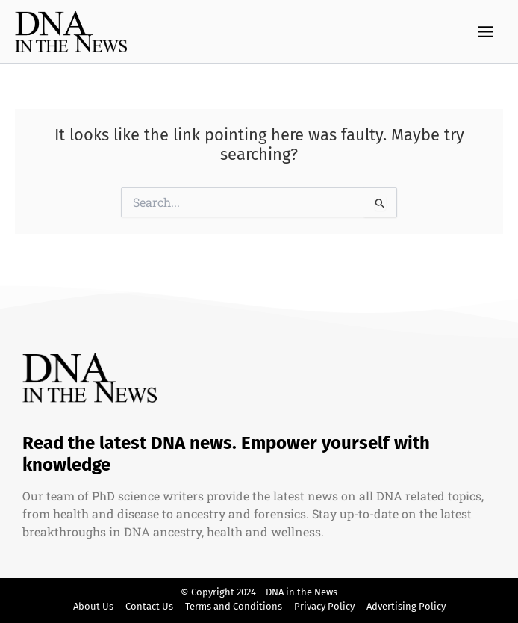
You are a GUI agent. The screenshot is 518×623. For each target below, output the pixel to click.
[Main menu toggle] (486, 32)
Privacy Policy (324, 606)
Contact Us (149, 606)
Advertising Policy (406, 606)
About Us (93, 606)
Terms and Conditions (233, 606)
